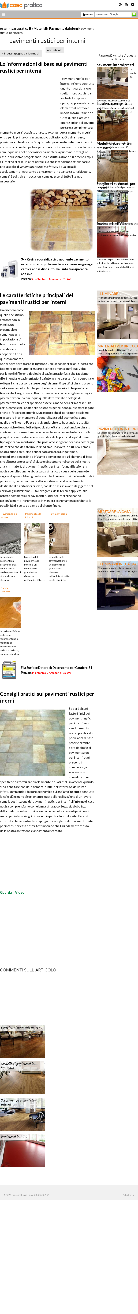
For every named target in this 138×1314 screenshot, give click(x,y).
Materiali (40, 28)
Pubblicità (128, 1195)
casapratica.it (21, 28)
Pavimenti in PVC (14, 1137)
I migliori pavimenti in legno (21, 1027)
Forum (88, 14)
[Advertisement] (41, 24)
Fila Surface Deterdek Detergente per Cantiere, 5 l (56, 668)
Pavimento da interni (64, 28)
